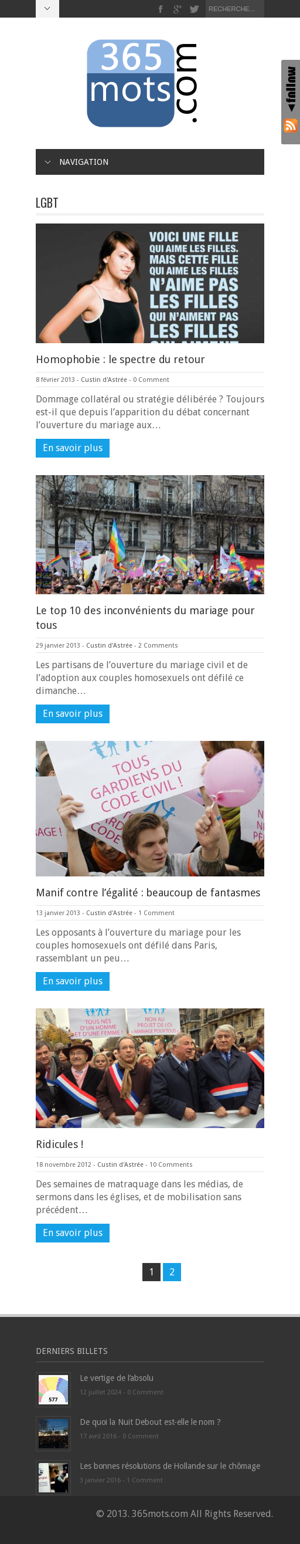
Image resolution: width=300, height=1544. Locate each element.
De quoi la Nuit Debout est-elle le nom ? (150, 1422)
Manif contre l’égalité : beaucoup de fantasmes (148, 892)
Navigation (76, 162)
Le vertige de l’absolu (117, 1378)
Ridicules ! (59, 1144)
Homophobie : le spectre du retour (120, 359)
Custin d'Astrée (104, 380)
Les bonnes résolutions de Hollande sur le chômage (170, 1466)
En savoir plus (73, 447)
